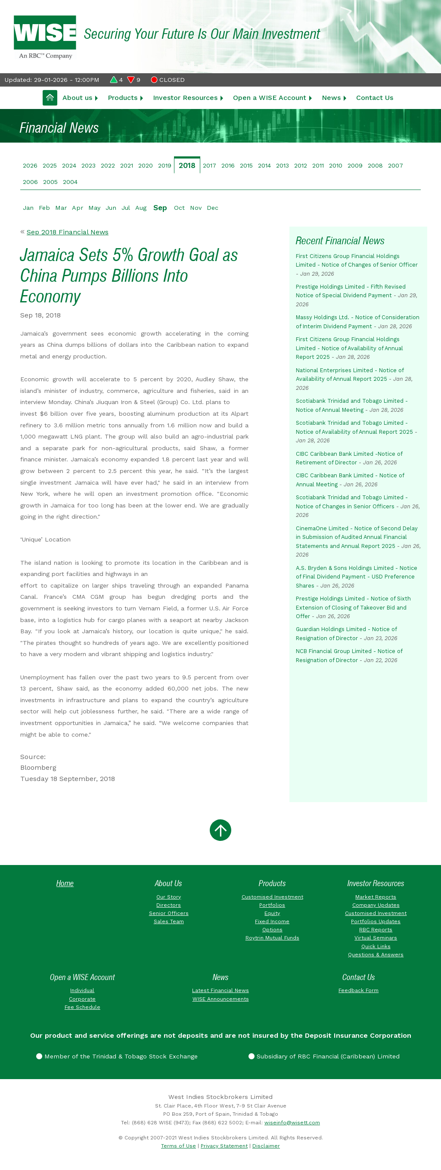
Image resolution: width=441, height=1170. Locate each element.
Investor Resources (185, 97)
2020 (145, 165)
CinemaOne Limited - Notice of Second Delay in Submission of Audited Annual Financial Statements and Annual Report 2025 (357, 537)
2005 (50, 181)
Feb (44, 207)
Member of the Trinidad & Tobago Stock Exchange (117, 1056)
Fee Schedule (82, 1007)
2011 (318, 165)
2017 (209, 165)
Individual (82, 990)
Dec (212, 207)
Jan (28, 207)
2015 (246, 165)
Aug (140, 207)
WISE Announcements (221, 999)
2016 (228, 165)
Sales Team (169, 921)
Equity (272, 913)
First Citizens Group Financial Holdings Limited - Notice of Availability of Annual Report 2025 (349, 348)
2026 (30, 165)
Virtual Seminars (375, 938)
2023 (88, 165)
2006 (30, 181)
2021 (126, 165)
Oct (179, 207)
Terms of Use (178, 1146)
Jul (125, 207)
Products (122, 97)
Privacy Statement (224, 1146)
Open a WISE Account (269, 97)
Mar (61, 207)
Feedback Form (359, 990)
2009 (355, 165)
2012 (300, 165)
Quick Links (376, 946)
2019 (164, 165)
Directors (168, 905)
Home (65, 883)
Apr (77, 207)
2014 (264, 165)
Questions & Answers (376, 955)
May (94, 207)
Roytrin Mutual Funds (272, 938)
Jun (111, 207)
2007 (395, 165)
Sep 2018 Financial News (68, 232)
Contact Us (374, 97)
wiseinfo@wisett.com (292, 1123)
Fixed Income (272, 921)
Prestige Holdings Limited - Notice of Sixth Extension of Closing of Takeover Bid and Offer (353, 607)
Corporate (82, 999)
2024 (69, 165)
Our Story (168, 897)
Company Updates (376, 905)
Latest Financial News (220, 990)
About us (77, 97)
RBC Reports (375, 930)
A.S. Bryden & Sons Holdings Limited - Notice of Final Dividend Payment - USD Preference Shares (356, 577)
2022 (108, 165)
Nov (196, 207)
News (331, 97)
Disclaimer (266, 1146)
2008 (375, 165)
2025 (50, 165)
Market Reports (375, 897)
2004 (70, 181)
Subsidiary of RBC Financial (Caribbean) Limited (324, 1056)
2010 (335, 165)
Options (272, 930)
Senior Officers (169, 913)
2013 (282, 165)
